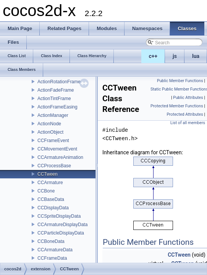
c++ (153, 56)
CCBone (46, 191)
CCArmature (50, 182)
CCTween (47, 174)
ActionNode (49, 123)
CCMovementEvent (57, 149)
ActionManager (52, 115)
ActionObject (50, 132)
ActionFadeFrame (55, 90)
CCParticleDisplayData (60, 233)
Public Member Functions (180, 80)
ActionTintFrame (54, 98)
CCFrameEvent (53, 140)
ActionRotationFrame (59, 81)
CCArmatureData (55, 249)
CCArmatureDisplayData (62, 224)
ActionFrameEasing (57, 107)
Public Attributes (188, 97)
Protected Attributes (185, 114)
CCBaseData (50, 199)
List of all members (187, 122)
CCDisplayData (53, 207)
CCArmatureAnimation (60, 157)
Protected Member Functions (176, 106)
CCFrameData (52, 258)
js (175, 56)
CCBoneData (51, 241)
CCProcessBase (54, 165)
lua (195, 56)
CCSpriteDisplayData (59, 216)
